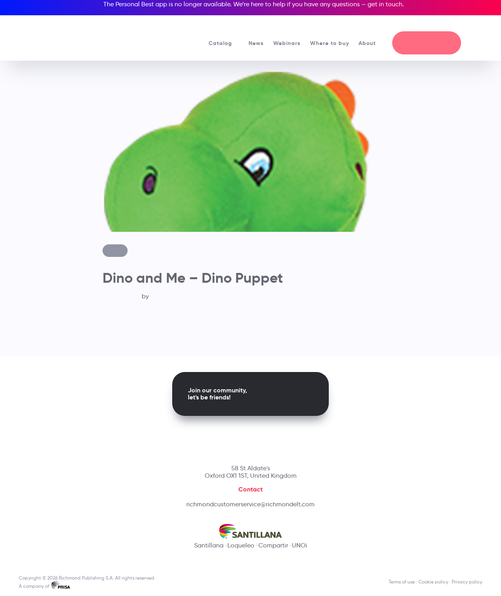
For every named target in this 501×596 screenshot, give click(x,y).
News (256, 43)
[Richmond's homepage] (74, 35)
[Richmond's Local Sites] (450, 24)
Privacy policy (467, 582)
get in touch (385, 4)
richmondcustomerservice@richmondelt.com (250, 504)
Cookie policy (433, 582)
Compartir (273, 545)
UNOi (299, 545)
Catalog (224, 43)
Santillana (208, 545)
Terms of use (402, 582)
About (371, 43)
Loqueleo (240, 545)
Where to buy (329, 43)
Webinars (287, 43)
